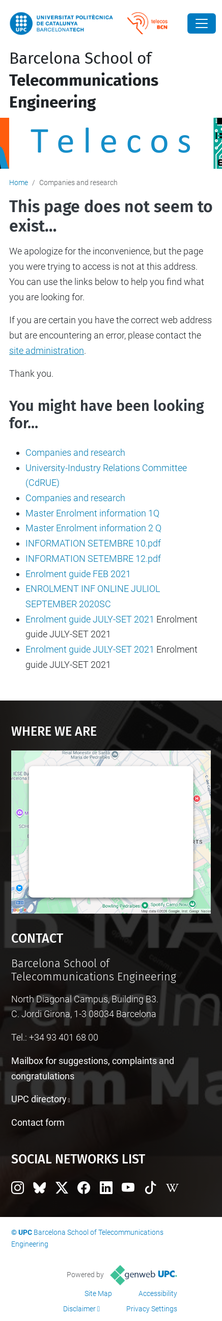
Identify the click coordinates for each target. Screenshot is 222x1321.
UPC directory (39, 1099)
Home (18, 182)
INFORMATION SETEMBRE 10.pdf (93, 543)
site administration (46, 350)
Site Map (98, 1293)
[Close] (201, 23)
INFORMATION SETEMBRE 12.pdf (93, 558)
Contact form (38, 1122)
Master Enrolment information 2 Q (93, 528)
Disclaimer (79, 1309)
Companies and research (75, 452)
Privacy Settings (151, 1309)
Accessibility (157, 1293)
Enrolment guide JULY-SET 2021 (89, 619)
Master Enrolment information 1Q (92, 513)
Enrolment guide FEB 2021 (78, 573)
